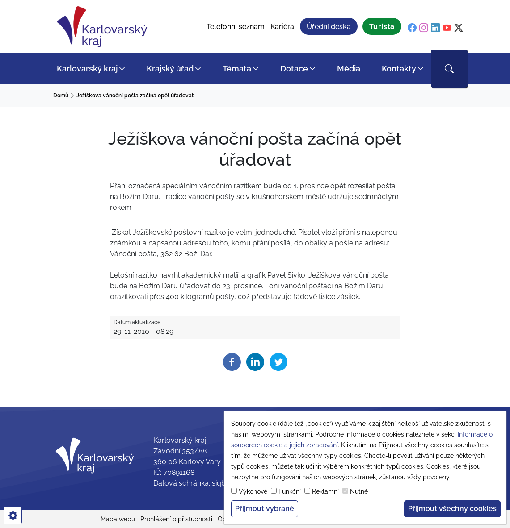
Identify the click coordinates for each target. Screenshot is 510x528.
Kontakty (399, 68)
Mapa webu (118, 519)
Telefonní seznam (236, 26)
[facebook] (412, 27)
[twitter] (458, 27)
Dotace (294, 68)
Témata (237, 68)
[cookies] (13, 515)
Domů (60, 95)
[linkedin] (435, 27)
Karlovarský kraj (87, 68)
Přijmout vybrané (264, 508)
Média (348, 68)
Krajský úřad (170, 68)
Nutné (359, 491)
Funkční (289, 491)
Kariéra (282, 26)
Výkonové (253, 491)
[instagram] (424, 27)
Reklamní (325, 491)
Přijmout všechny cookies (452, 508)
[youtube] (447, 27)
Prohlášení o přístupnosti (176, 519)
